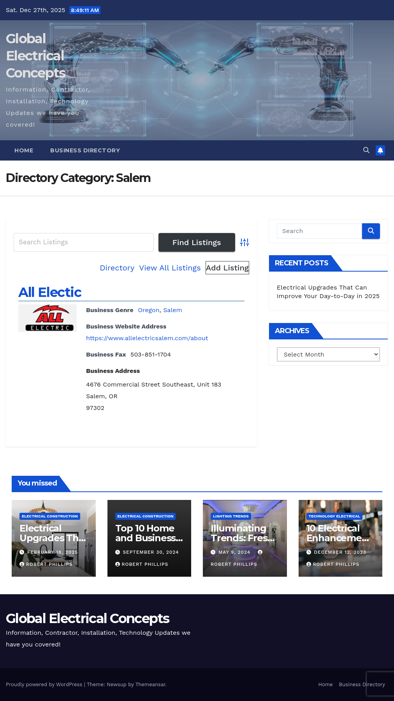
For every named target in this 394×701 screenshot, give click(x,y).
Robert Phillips (46, 564)
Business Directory (85, 150)
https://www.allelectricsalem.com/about (147, 338)
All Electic (49, 292)
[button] (366, 150)
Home (23, 150)
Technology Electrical (335, 516)
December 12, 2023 (340, 552)
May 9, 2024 (235, 552)
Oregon (148, 310)
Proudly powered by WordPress (45, 684)
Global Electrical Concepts (35, 55)
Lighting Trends (231, 516)
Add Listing (227, 267)
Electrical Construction (50, 516)
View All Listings (170, 267)
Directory (117, 267)
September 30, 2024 (151, 552)
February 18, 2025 (52, 552)
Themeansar (150, 684)
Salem (172, 310)
